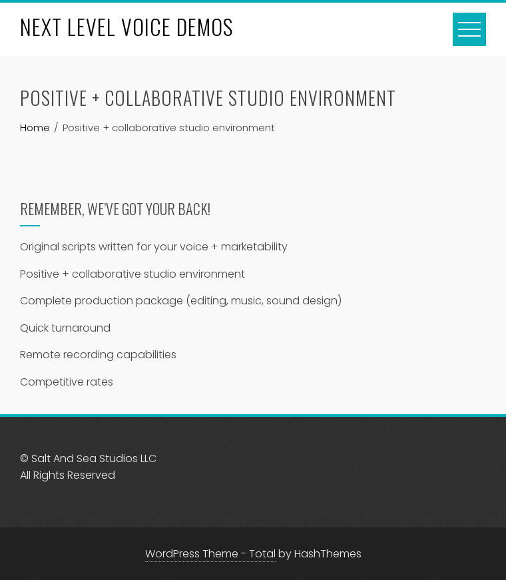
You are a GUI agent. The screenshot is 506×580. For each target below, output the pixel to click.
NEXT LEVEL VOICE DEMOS (126, 26)
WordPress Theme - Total (210, 553)
